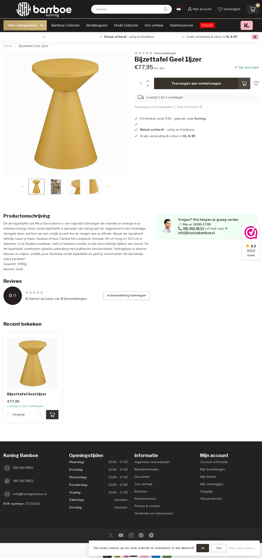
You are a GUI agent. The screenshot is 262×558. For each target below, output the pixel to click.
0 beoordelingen (165, 53)
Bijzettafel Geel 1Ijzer (34, 46)
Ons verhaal (154, 25)
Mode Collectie (126, 25)
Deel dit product (189, 107)
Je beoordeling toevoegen (126, 295)
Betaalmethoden (146, 469)
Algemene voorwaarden (152, 462)
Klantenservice (181, 25)
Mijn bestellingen (212, 469)
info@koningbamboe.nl (196, 232)
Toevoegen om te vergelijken (153, 107)
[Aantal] (40, 414)
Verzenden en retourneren (153, 513)
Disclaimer (142, 477)
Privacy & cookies (147, 506)
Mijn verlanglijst (211, 484)
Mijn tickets (208, 477)
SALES (207, 25)
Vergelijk (18, 414)
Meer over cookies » (242, 548)
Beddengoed (96, 25)
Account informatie (214, 462)
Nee (219, 548)
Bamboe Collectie (65, 25)
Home (7, 46)
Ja (202, 548)
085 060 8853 (23, 468)
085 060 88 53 (193, 228)
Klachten (140, 491)
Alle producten (211, 498)
